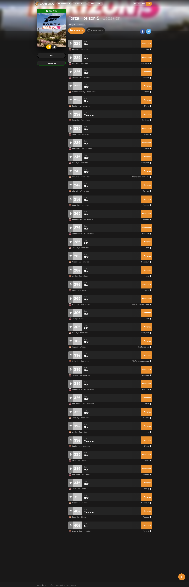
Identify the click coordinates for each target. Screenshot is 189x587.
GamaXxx (74, 149)
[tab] (76, 30)
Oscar (73, 290)
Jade (72, 64)
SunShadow (75, 219)
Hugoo (73, 347)
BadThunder (75, 404)
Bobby (73, 205)
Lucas (73, 489)
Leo (72, 276)
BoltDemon (75, 475)
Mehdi (73, 418)
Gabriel (73, 106)
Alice (72, 49)
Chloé (73, 134)
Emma (73, 120)
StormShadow (76, 92)
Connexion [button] (139, 4)
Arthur (73, 177)
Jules (72, 262)
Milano (73, 78)
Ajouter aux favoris (76, 25)
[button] (95, 4)
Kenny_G (74, 531)
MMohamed (75, 234)
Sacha (73, 248)
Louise (73, 375)
